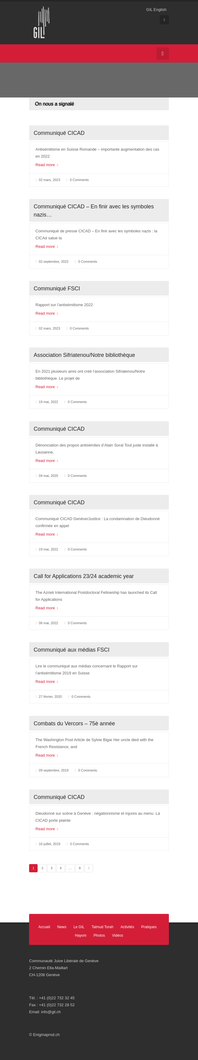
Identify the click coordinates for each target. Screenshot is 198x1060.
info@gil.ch (51, 1012)
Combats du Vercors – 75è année (74, 723)
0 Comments (79, 180)
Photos (99, 935)
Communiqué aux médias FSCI (71, 650)
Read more (46, 164)
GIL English (156, 9)
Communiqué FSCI (57, 289)
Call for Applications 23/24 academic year (84, 576)
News (61, 927)
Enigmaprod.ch (46, 1034)
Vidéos (117, 935)
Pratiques (149, 927)
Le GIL (78, 927)
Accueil (44, 927)
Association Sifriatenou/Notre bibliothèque (84, 355)
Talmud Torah (102, 927)
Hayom (80, 935)
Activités (127, 927)
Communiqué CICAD (59, 133)
